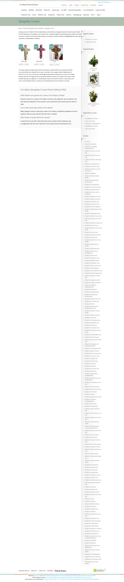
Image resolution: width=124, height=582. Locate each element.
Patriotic (68, 15)
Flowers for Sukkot (90, 394)
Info (27, 64)
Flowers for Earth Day (90, 366)
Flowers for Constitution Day (92, 327)
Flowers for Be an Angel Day (92, 268)
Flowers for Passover (90, 363)
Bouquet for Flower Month (91, 465)
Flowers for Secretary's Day (92, 368)
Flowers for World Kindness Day (93, 480)
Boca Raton (88, 577)
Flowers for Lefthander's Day (92, 263)
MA (93, 579)
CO (56, 579)
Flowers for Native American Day (93, 397)
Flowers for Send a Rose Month (93, 521)
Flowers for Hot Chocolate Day (93, 556)
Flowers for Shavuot (90, 501)
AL (44, 579)
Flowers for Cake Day (90, 487)
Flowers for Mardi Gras (91, 289)
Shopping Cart (106, 2)
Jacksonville (67, 577)
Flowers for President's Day (92, 201)
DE (61, 579)
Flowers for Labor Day (90, 317)
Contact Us (42, 571)
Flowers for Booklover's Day (92, 258)
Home (20, 28)
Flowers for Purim (89, 304)
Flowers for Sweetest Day (91, 406)
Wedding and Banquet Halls (79, 575)
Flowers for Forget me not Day (92, 475)
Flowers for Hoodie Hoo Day (92, 204)
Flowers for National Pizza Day (92, 196)
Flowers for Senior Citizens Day (93, 265)
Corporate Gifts (100, 10)
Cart (22, 64)
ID (71, 579)
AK (46, 579)
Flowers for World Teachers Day (93, 389)
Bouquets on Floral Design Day (92, 206)
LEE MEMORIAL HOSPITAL (91, 118)
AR (51, 579)
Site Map (50, 571)
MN (98, 579)
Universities (93, 5)
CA (54, 579)
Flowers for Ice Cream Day (91, 225)
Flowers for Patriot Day (91, 325)
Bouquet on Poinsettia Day (91, 533)
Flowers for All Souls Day (91, 470)
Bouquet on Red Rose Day (91, 509)
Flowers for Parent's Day (91, 237)
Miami (56, 577)
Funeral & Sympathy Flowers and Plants (33, 28)
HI (69, 579)
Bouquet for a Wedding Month (92, 554)
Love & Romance (88, 10)
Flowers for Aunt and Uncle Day (93, 235)
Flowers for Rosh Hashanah (92, 337)
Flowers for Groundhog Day (92, 184)
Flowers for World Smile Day (92, 386)
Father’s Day (60, 15)
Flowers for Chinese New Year (92, 189)
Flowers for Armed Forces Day (92, 446)
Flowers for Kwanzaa (90, 543)
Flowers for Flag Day (90, 511)
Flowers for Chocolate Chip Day (93, 444)
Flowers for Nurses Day (91, 437)
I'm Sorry (87, 141)
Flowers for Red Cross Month (92, 315)
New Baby (39, 10)
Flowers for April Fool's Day (92, 351)
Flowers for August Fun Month (92, 280)
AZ (49, 579)
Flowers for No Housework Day (93, 353)
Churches (100, 5)
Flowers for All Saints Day (91, 467)
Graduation (51, 15)
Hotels (70, 5)
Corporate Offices (91, 575)
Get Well (63, 10)
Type (99, 15)
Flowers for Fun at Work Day (92, 166)
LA (85, 579)
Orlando (52, 577)
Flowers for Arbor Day (90, 371)
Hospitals (76, 5)
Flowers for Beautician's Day (92, 518)
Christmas (86, 15)
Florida (47, 577)
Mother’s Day (42, 15)
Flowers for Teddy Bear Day (92, 322)
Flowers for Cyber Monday (91, 526)
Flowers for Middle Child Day (92, 260)
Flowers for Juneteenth (90, 144)
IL (73, 579)
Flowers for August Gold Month (93, 282)
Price (93, 15)
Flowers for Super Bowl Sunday (93, 187)
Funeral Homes (84, 5)
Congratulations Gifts (90, 42)
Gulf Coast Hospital (90, 121)
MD (90, 579)
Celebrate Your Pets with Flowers (93, 559)
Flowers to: (64, 5)
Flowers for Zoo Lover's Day (92, 356)
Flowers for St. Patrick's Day (92, 301)
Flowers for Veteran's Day (91, 477)
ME (87, 579)
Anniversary (55, 10)
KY (82, 579)
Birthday (31, 10)
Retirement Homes (46, 575)
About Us (34, 571)
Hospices (62, 575)
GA (66, 579)
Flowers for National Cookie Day (93, 528)
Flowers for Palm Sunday (91, 361)
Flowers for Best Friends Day (92, 504)
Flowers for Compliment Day (92, 164)
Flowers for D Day (89, 499)
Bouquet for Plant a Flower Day (93, 299)
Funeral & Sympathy (75, 10)
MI (95, 579)
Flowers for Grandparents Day (92, 320)
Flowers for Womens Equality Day (93, 273)
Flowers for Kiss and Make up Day (93, 270)
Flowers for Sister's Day (91, 255)
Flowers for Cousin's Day (91, 232)
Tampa (61, 577)
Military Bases (68, 575)
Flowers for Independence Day (92, 213)
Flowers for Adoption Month (92, 492)
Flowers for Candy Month (91, 523)
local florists (37, 575)
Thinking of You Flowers (91, 39)
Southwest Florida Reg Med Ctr (92, 123)
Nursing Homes (56, 575)
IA (77, 579)
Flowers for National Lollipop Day (93, 223)
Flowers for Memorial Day (91, 453)
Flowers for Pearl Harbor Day (92, 531)
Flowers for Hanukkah (90, 540)
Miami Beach (80, 577)
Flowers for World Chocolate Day (93, 216)
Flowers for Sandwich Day (91, 472)
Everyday (24, 10)
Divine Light (24, 61)
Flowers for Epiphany (90, 173)
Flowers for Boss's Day (91, 403)
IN (75, 579)
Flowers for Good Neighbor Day (93, 334)
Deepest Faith (39, 61)
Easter (34, 15)
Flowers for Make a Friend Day (92, 199)
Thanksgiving (77, 15)
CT (59, 579)
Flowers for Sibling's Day (91, 358)
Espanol (100, 2)
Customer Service (24, 571)
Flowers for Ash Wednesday (92, 292)
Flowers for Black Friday (91, 489)
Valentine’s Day (25, 15)
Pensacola (73, 577)
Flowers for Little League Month (93, 348)
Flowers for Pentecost (90, 506)
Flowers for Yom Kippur (91, 391)
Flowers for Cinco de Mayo (92, 435)
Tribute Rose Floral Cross (54, 61)
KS (80, 579)
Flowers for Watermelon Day (92, 248)
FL (64, 579)
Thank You (47, 10)
